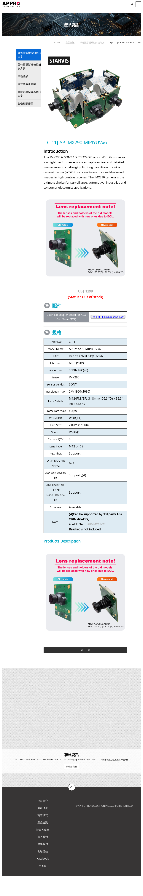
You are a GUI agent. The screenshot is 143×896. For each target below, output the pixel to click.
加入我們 (42, 837)
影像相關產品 (25, 103)
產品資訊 (70, 42)
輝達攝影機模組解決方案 (92, 42)
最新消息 (42, 808)
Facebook (43, 858)
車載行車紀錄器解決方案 (29, 93)
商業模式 (42, 815)
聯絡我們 (42, 844)
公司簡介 (42, 800)
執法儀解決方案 (27, 84)
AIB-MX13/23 (96, 524)
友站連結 (42, 851)
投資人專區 (42, 829)
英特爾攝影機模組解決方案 (29, 66)
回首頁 (43, 866)
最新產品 (23, 76)
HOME (57, 42)
